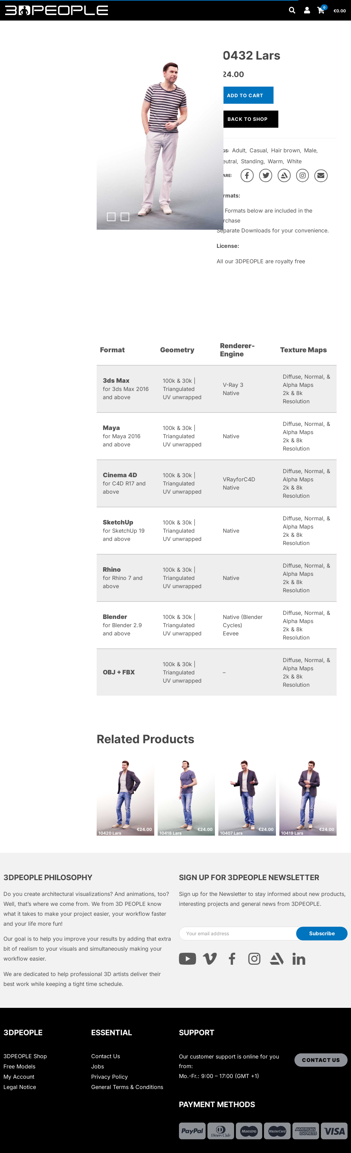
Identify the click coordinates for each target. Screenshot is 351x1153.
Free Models (19, 1066)
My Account (18, 1076)
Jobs (97, 1066)
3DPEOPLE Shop (25, 1056)
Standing (252, 161)
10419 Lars (292, 833)
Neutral (227, 161)
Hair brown (285, 150)
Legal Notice (19, 1087)
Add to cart (245, 95)
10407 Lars (231, 833)
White (294, 161)
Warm (275, 161)
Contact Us (105, 1056)
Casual (258, 150)
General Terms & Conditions (127, 1087)
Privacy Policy (109, 1076)
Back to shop (248, 119)
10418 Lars (170, 833)
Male (310, 150)
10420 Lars (109, 833)
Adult (238, 150)
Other (123, 25)
